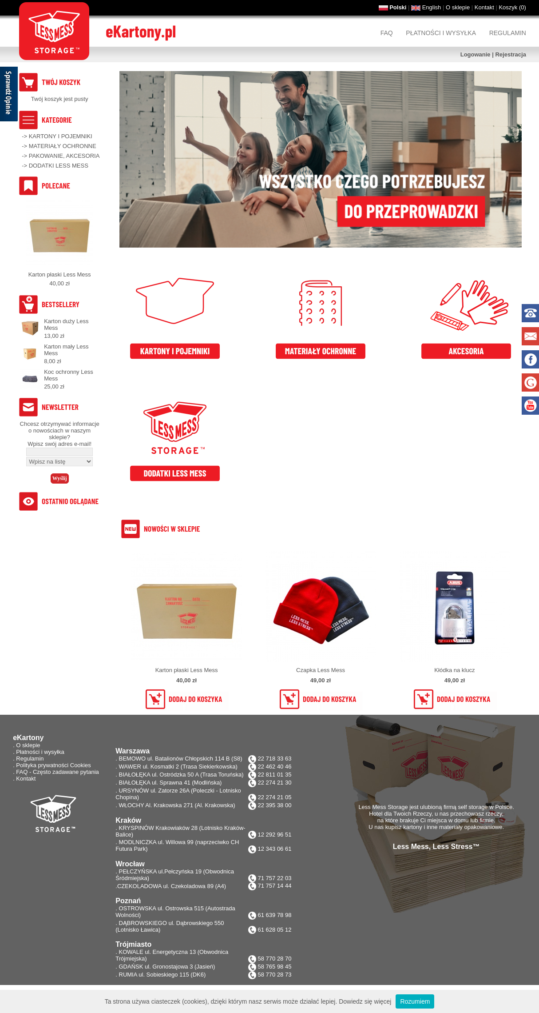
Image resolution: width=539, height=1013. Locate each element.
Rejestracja (510, 54)
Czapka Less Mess (320, 670)
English (431, 7)
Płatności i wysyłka (441, 32)
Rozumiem (415, 1001)
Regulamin (507, 32)
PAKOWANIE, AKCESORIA (64, 155)
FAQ (386, 32)
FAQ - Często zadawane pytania (57, 772)
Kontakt (484, 7)
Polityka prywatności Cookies (53, 765)
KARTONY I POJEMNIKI (60, 136)
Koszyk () (512, 7)
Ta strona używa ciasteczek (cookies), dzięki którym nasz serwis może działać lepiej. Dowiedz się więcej (248, 1001)
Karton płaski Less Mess (59, 274)
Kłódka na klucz (454, 670)
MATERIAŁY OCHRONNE (62, 146)
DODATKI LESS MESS (58, 165)
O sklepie (458, 7)
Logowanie (475, 54)
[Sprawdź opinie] (9, 95)
